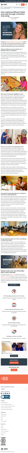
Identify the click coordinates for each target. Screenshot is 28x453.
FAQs (2, 417)
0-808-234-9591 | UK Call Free (6, 407)
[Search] (17, 4)
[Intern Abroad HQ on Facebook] (1, 393)
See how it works (14, 362)
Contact (2, 400)
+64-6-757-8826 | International (6, 404)
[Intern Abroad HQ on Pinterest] (9, 393)
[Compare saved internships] (19, 4)
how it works (13, 274)
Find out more (14, 355)
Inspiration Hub (3, 415)
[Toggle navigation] (26, 5)
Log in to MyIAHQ (4, 421)
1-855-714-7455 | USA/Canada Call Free (8, 406)
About (2, 425)
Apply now (14, 370)
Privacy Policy (3, 432)
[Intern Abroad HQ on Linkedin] (5, 393)
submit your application (5, 277)
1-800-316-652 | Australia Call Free (7, 409)
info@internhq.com (4, 402)
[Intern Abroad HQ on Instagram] (3, 393)
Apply (23, 4)
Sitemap (2, 434)
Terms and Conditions (5, 431)
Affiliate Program (4, 429)
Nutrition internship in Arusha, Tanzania (14, 41)
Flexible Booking (3, 414)
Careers (2, 427)
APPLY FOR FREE (13, 284)
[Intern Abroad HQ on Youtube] (7, 393)
